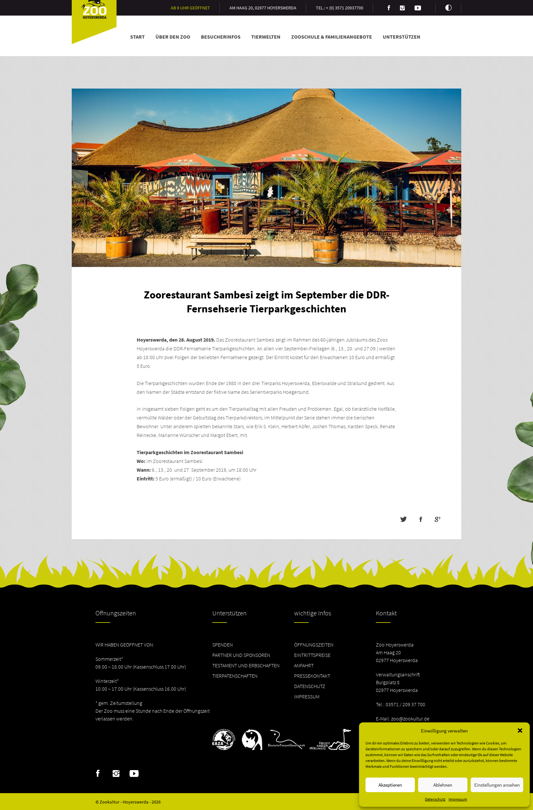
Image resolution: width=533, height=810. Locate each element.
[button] (520, 730)
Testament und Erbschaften (245, 665)
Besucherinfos (221, 36)
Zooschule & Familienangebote (331, 36)
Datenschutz (435, 799)
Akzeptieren (390, 785)
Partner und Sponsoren (241, 655)
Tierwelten (265, 36)
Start (137, 36)
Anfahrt (304, 665)
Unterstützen (401, 36)
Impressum (458, 799)
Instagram (116, 774)
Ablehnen (442, 785)
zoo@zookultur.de (410, 718)
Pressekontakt (312, 675)
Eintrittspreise (312, 655)
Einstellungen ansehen (497, 785)
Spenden (222, 644)
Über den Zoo (172, 36)
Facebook (98, 774)
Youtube (134, 774)
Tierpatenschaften (234, 675)
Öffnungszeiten (313, 644)
